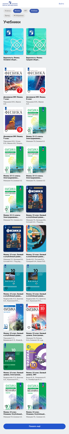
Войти (61, 4)
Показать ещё (34, 426)
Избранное (18, 15)
